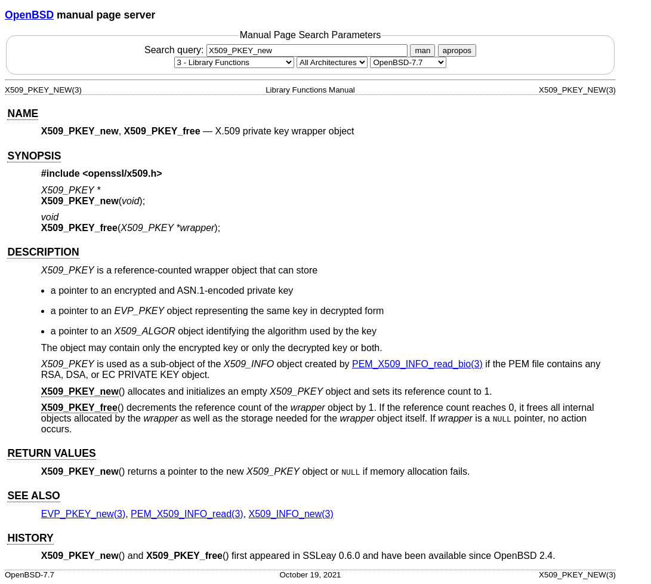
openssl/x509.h (122, 173)
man (422, 50)
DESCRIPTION (43, 252)
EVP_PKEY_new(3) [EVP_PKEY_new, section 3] (83, 514)
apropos (457, 50)
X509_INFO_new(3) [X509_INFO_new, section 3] (291, 514)
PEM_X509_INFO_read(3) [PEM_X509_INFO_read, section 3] (187, 514)
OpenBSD (29, 15)
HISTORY (30, 538)
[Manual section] (234, 62)
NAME (22, 113)
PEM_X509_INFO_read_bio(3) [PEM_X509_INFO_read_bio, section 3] (417, 364)
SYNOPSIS (34, 156)
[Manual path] (408, 62)
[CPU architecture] (332, 62)
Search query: (277, 50)
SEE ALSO (33, 496)
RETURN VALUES (51, 453)
